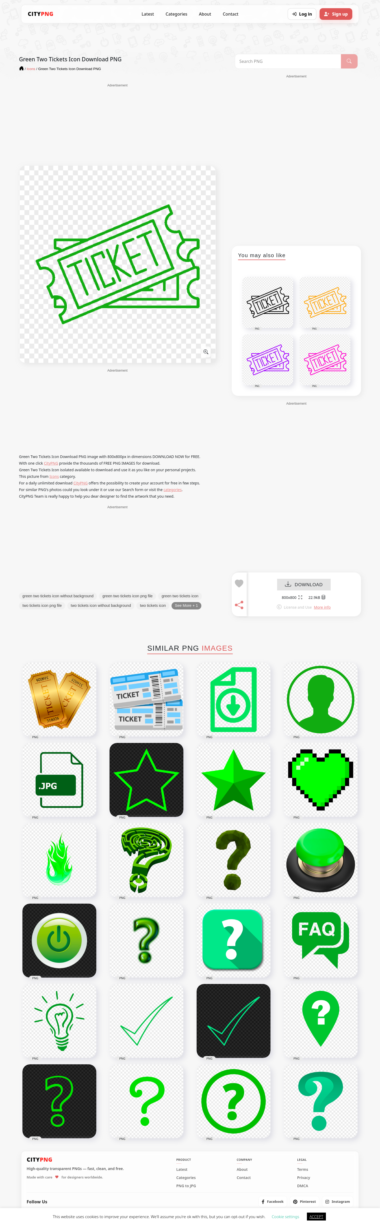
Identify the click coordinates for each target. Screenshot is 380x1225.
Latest (148, 14)
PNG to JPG (186, 1186)
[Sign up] (336, 14)
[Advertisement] (117, 125)
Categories (176, 14)
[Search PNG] (288, 61)
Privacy (303, 1177)
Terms (302, 1169)
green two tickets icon (180, 596)
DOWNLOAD (304, 584)
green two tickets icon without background (57, 596)
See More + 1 (186, 605)
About (205, 14)
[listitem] (272, 1202)
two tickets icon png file (42, 605)
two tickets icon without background (101, 605)
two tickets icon (153, 605)
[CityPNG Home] (41, 14)
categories (173, 489)
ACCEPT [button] (316, 1216)
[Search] (349, 61)
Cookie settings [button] (285, 1216)
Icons (54, 476)
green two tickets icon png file (127, 596)
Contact (230, 14)
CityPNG (51, 463)
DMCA (302, 1186)
